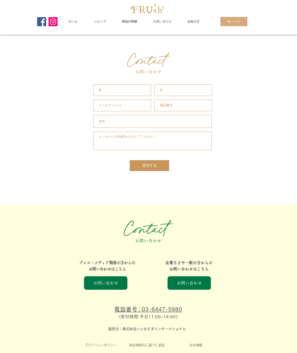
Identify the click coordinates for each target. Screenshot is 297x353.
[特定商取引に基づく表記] (147, 345)
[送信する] (149, 165)
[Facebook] (41, 21)
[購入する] (233, 21)
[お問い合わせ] (105, 283)
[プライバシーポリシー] (100, 345)
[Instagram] (53, 21)
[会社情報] (196, 345)
